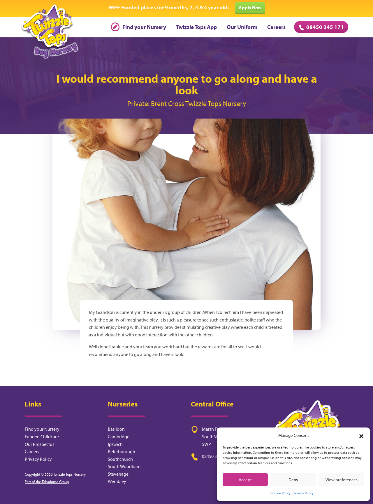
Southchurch (120, 459)
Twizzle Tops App (196, 26)
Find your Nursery (138, 26)
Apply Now (250, 8)
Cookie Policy (280, 493)
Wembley (117, 481)
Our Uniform (242, 26)
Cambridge (118, 436)
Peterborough (121, 451)
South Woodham (124, 466)
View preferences (342, 479)
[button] (361, 435)
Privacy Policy (303, 493)
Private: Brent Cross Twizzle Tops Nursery (186, 103)
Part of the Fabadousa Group (47, 481)
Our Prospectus (39, 444)
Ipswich (115, 444)
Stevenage (118, 474)
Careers (276, 26)
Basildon (116, 429)
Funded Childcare (42, 436)
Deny (293, 479)
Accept (245, 479)
